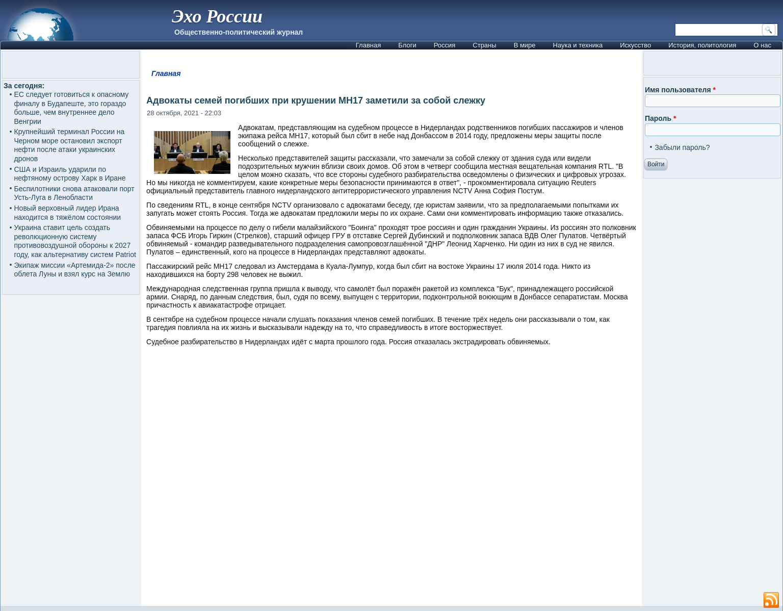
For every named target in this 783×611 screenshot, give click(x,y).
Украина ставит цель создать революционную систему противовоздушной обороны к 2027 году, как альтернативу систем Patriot (75, 241)
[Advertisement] (391, 480)
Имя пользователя (680, 90)
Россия (445, 45)
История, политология (702, 45)
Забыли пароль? (682, 147)
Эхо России (217, 16)
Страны (484, 45)
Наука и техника (578, 45)
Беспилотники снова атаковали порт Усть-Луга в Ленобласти (74, 193)
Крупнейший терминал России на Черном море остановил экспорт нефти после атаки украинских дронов (69, 145)
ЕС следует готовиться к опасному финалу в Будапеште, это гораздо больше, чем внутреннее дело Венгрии (71, 107)
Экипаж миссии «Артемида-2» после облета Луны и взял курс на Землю (75, 269)
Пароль (660, 118)
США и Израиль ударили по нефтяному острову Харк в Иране (70, 174)
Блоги (407, 45)
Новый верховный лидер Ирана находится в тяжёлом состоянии (67, 212)
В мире (525, 45)
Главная (368, 45)
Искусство (635, 45)
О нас (762, 45)
